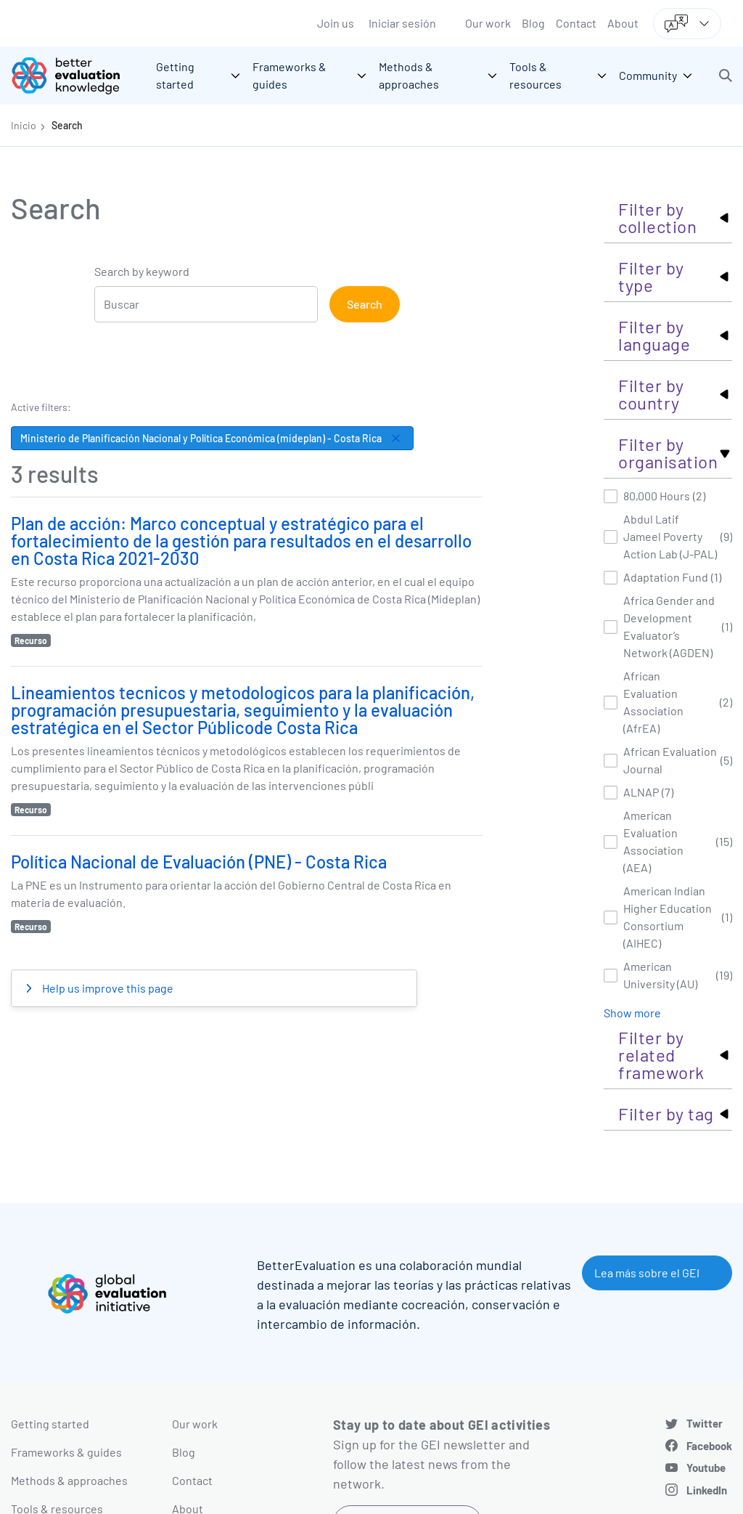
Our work (488, 23)
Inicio (23, 125)
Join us (335, 23)
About (623, 23)
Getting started (50, 1423)
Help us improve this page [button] (106, 988)
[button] (725, 75)
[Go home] (76, 75)
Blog (533, 23)
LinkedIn (706, 1490)
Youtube (706, 1467)
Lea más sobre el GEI (646, 1272)
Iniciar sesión (402, 23)
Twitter (704, 1423)
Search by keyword (141, 271)
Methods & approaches (69, 1480)
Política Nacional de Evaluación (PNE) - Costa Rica (199, 861)
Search (67, 125)
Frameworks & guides (66, 1452)
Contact (576, 23)
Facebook (709, 1445)
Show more (632, 1012)
